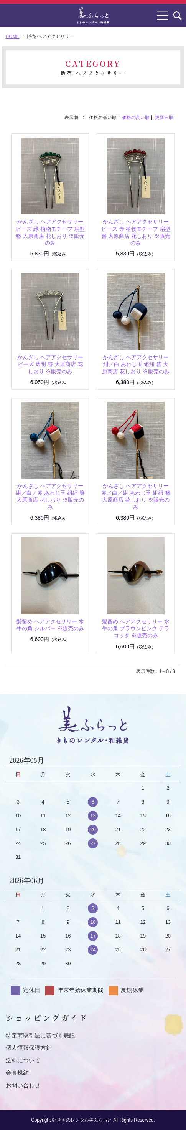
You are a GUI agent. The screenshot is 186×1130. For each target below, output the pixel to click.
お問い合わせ (23, 1085)
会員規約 (17, 1072)
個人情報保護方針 (29, 1047)
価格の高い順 (136, 117)
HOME (13, 36)
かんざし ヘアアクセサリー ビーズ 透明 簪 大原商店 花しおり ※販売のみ (50, 364)
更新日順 (164, 117)
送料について (23, 1060)
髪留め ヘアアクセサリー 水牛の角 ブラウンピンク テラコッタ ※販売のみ (136, 628)
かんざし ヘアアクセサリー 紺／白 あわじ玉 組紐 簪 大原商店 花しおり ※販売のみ (136, 364)
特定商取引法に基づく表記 (40, 1035)
